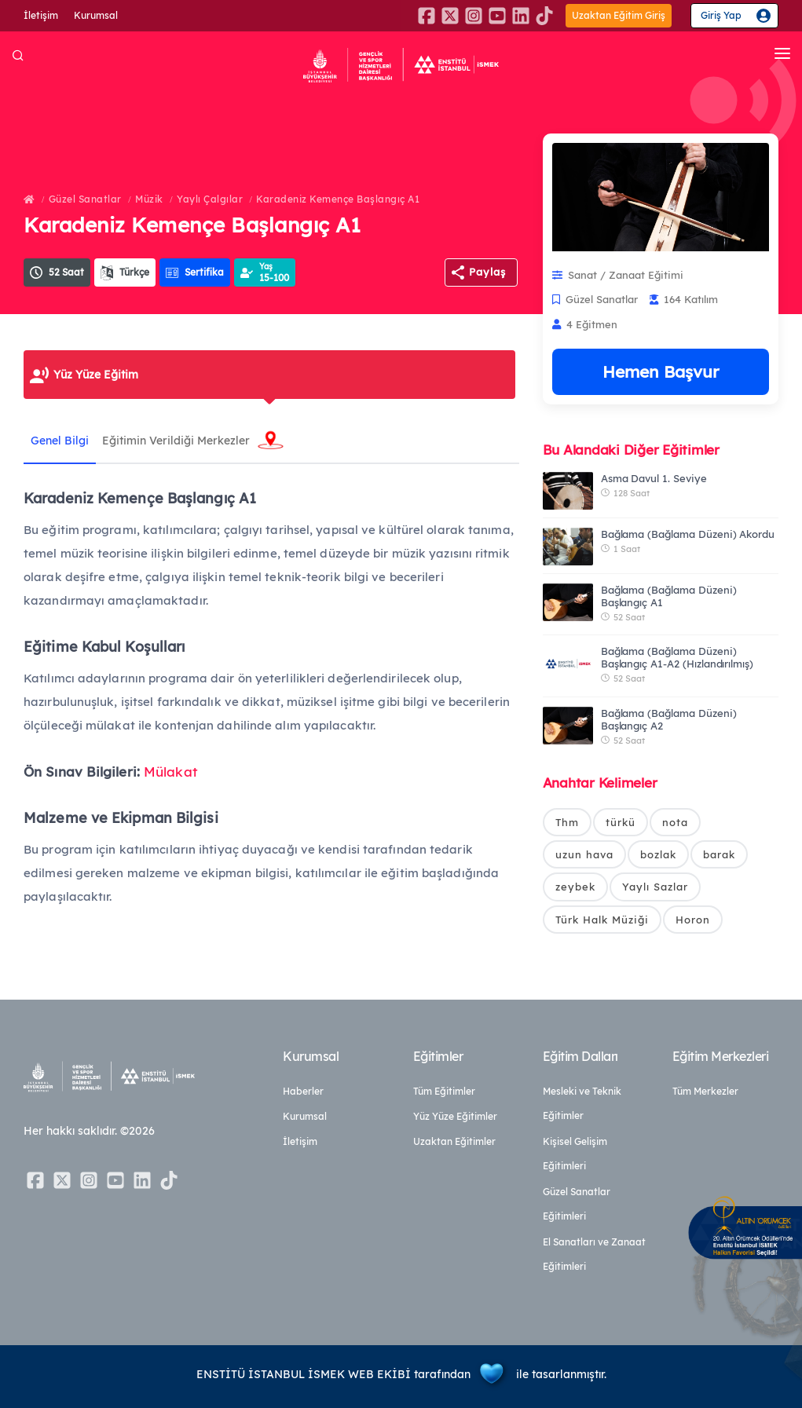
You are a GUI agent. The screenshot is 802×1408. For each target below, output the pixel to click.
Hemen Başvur (660, 371)
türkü (620, 822)
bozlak (658, 855)
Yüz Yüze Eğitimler (455, 1116)
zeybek (575, 889)
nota (675, 822)
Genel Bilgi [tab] (60, 440)
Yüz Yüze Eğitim (95, 375)
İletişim (41, 15)
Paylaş (487, 271)
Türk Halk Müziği (602, 922)
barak (719, 855)
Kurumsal (96, 15)
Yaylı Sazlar (655, 889)
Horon (693, 922)
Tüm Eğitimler (444, 1091)
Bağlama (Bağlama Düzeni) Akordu (688, 534)
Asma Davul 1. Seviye (654, 478)
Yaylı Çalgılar (210, 199)
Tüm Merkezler (705, 1091)
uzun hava (584, 855)
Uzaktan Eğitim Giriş (618, 15)
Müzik (149, 199)
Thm (567, 822)
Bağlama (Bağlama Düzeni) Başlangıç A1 (669, 596)
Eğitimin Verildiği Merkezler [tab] (179, 440)
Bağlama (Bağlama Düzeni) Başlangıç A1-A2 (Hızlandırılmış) (677, 657)
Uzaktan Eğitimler (454, 1141)
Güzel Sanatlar (85, 199)
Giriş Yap (721, 15)
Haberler (303, 1091)
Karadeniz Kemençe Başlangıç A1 (337, 199)
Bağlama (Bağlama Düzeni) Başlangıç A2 (669, 719)
